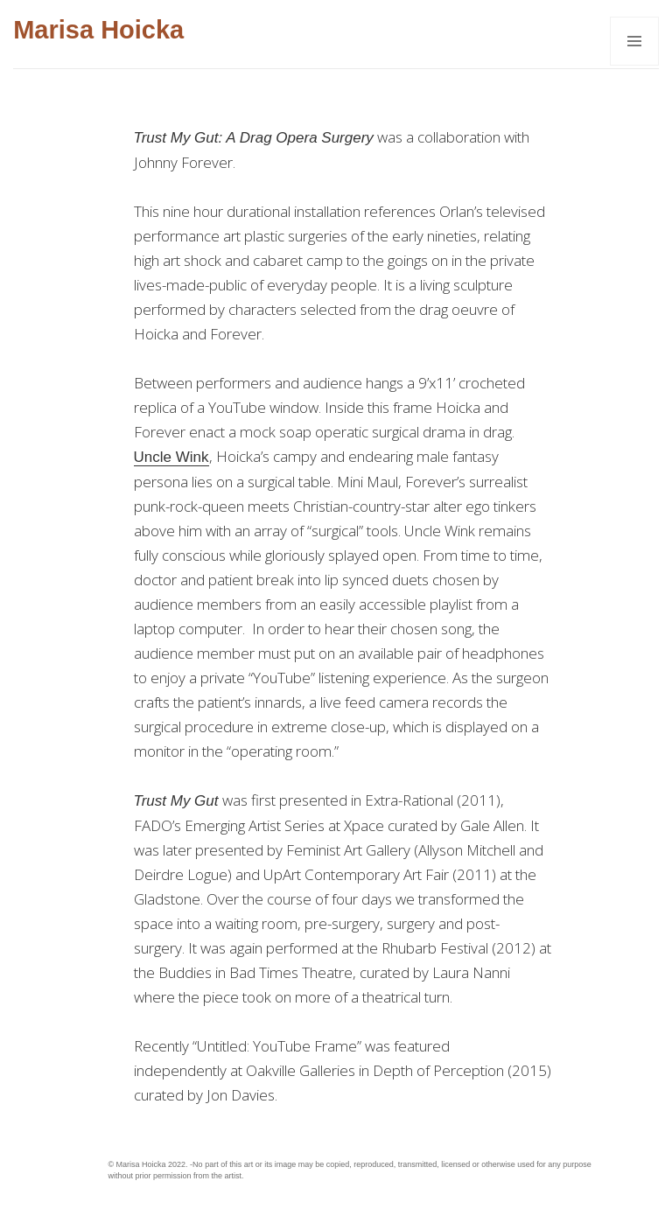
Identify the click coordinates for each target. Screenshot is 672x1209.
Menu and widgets (635, 65)
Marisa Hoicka (98, 30)
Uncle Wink (171, 457)
